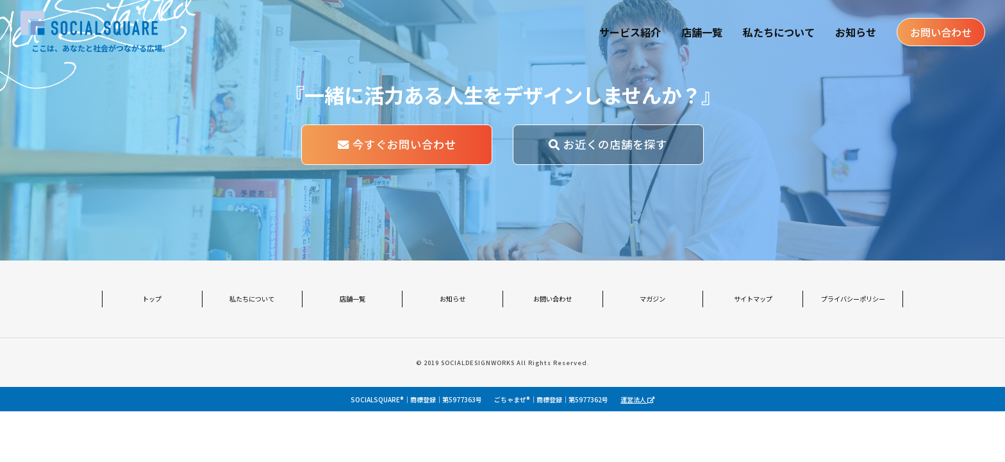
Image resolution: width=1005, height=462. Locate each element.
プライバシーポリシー (853, 299)
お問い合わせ (941, 32)
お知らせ (855, 32)
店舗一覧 (701, 32)
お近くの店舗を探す (608, 144)
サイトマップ (753, 299)
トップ (152, 299)
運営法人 (637, 399)
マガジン (652, 299)
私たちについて (779, 32)
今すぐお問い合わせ (397, 144)
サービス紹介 (630, 32)
